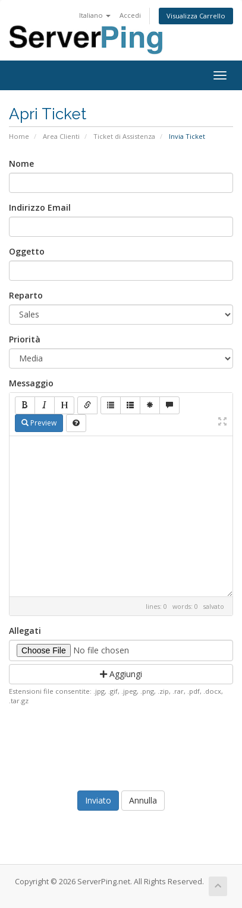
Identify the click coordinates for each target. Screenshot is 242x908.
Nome (21, 163)
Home (19, 136)
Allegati (25, 630)
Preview (38, 423)
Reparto (26, 295)
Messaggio (31, 383)
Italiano (95, 15)
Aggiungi (121, 674)
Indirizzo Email (40, 207)
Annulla (143, 800)
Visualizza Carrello (195, 15)
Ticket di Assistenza (124, 136)
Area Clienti (61, 136)
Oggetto (27, 251)
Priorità (24, 339)
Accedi (130, 15)
